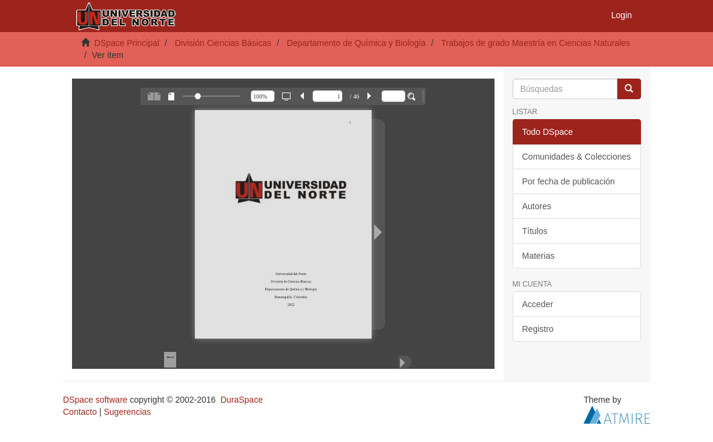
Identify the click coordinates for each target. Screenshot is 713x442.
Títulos (535, 231)
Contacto (80, 412)
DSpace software (95, 400)
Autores (536, 206)
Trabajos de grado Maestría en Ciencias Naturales (535, 43)
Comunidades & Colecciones (576, 156)
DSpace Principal (126, 43)
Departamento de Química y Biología (356, 43)
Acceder (537, 304)
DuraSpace (241, 400)
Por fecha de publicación (568, 181)
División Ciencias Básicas (223, 43)
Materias (538, 256)
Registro (538, 329)
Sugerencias (127, 412)
